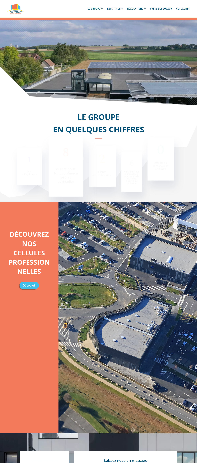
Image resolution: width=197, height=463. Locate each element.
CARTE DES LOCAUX (161, 9)
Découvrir (29, 285)
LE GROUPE (94, 9)
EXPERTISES (113, 9)
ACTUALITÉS (183, 9)
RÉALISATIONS (135, 9)
